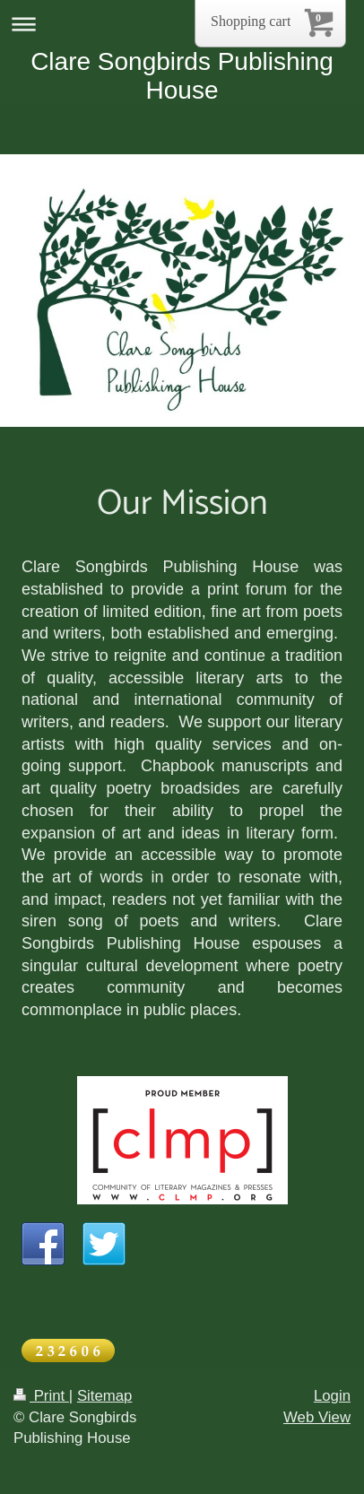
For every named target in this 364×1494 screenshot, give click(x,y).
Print (41, 1395)
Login (332, 1395)
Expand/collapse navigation (182, 23)
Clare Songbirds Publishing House (182, 76)
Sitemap (105, 1395)
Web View (317, 1417)
